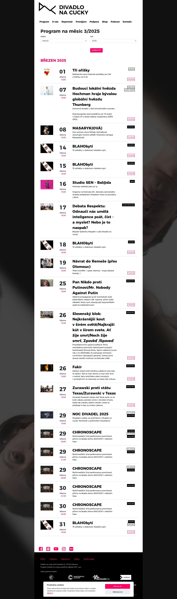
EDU (43, 559)
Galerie (53, 559)
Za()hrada (89, 559)
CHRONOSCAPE (87, 432)
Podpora (94, 21)
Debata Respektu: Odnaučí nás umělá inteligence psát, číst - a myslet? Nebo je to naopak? (93, 217)
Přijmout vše (117, 586)
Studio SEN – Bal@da (91, 182)
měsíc (43, 36)
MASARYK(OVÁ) (87, 128)
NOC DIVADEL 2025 (90, 414)
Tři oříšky (81, 70)
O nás (55, 21)
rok (91, 36)
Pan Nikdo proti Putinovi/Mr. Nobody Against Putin (91, 287)
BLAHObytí (82, 146)
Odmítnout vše (117, 592)
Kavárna (65, 559)
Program (44, 21)
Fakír (77, 367)
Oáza (76, 559)
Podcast (115, 21)
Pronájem (81, 21)
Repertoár (67, 21)
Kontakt (127, 21)
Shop (105, 21)
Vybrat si (50, 593)
